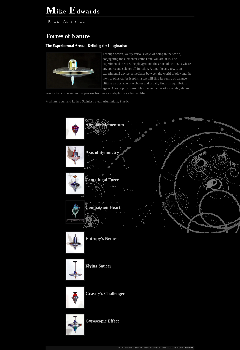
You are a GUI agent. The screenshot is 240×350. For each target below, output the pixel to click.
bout (67, 22)
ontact (80, 22)
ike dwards (73, 11)
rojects (53, 22)
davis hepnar (186, 347)
